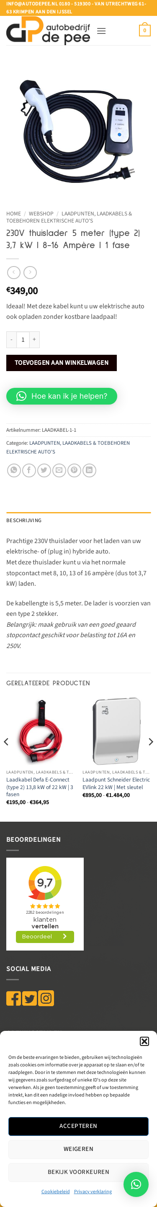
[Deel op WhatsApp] (14, 470)
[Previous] (7, 759)
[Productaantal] (23, 339)
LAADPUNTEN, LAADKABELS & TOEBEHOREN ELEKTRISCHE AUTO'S (69, 217)
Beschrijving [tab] (23, 520)
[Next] (150, 759)
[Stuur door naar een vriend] (59, 470)
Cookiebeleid (55, 1191)
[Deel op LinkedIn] (89, 470)
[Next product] (13, 272)
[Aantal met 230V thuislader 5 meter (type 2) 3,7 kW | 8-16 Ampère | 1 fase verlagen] (11, 339)
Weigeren (79, 1149)
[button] (144, 1041)
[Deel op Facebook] (29, 470)
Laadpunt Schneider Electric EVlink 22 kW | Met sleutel (116, 783)
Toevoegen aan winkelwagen (62, 362)
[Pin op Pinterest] (74, 470)
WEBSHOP (41, 214)
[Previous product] (29, 272)
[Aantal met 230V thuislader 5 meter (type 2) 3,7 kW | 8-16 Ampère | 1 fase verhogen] (35, 339)
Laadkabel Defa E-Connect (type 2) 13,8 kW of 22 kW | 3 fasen (39, 787)
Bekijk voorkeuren (79, 1172)
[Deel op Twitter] (44, 470)
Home (13, 214)
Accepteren (78, 1126)
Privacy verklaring (93, 1191)
